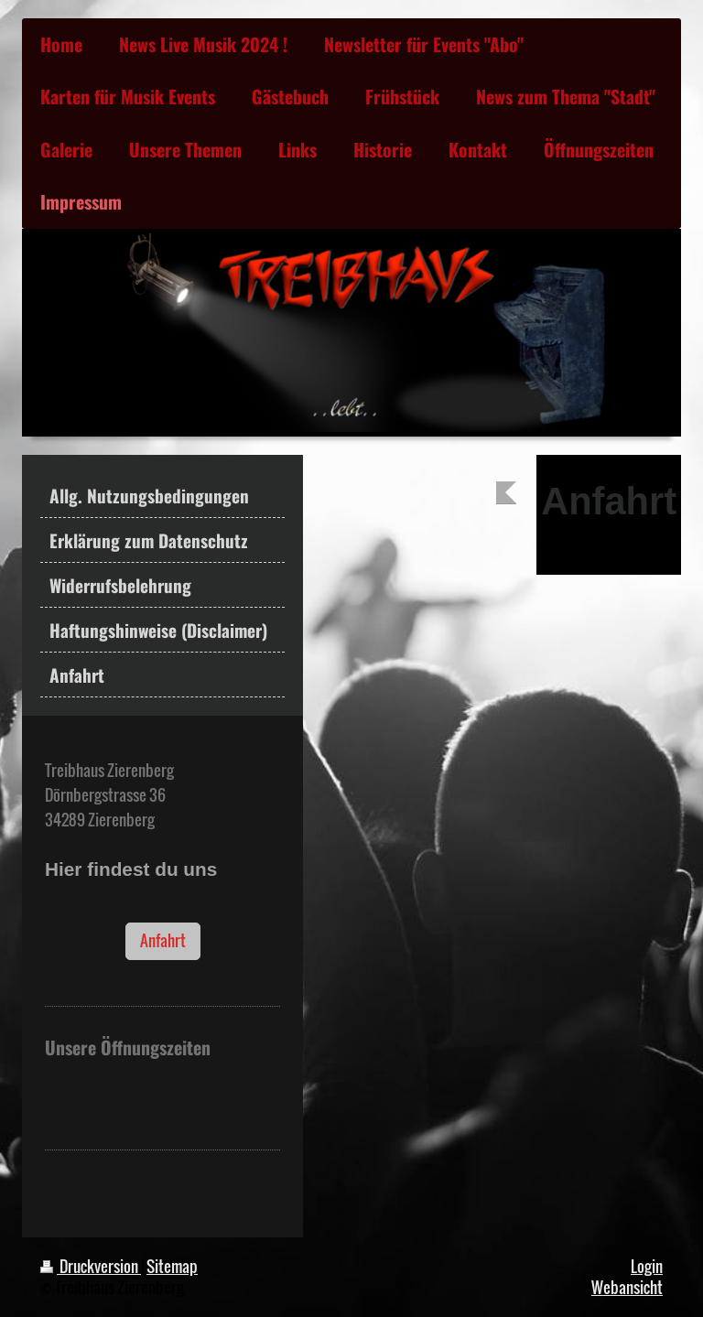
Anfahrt (163, 940)
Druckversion (90, 1266)
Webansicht (627, 1287)
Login (647, 1266)
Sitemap (172, 1266)
